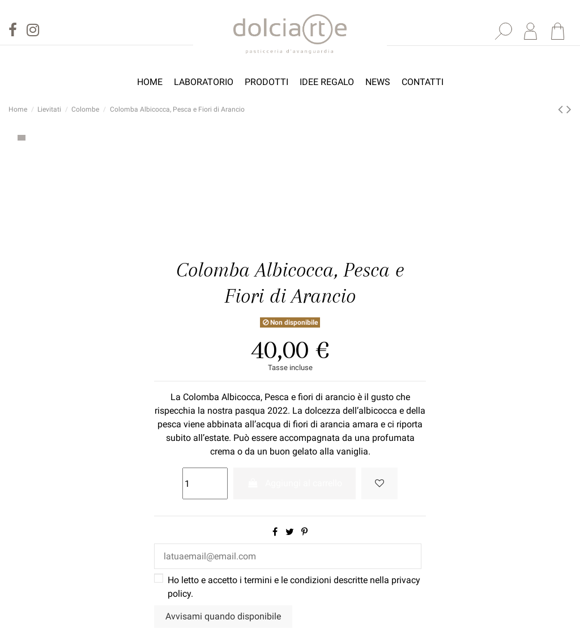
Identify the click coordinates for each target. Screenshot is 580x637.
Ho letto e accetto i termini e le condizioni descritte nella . (294, 587)
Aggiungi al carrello (295, 483)
